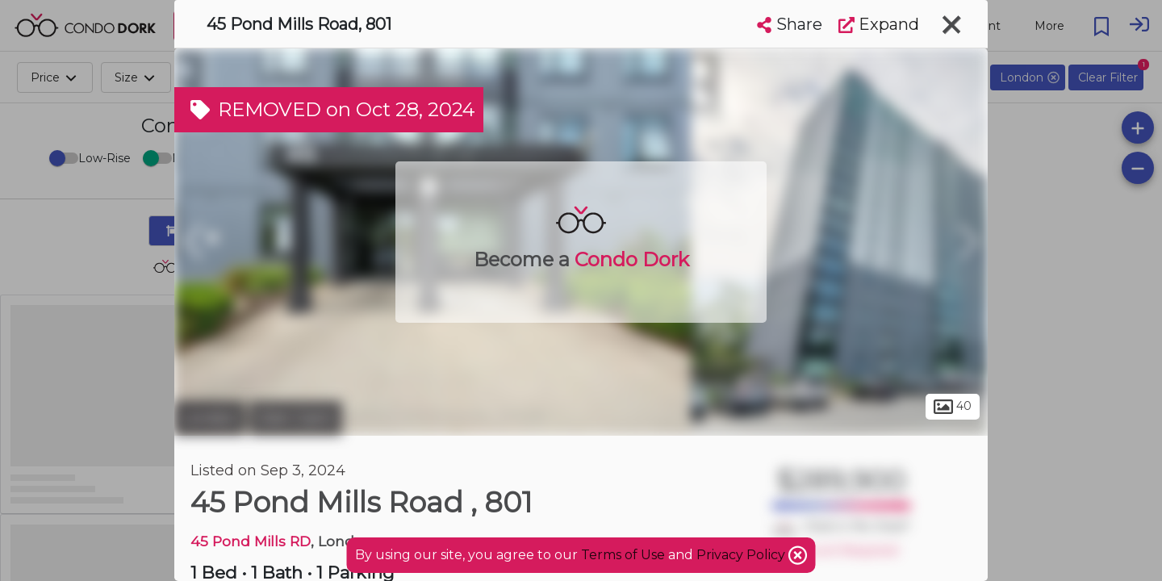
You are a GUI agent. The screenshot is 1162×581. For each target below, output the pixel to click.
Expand (878, 24)
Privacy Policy (742, 554)
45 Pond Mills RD (250, 541)
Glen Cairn (295, 418)
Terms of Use (623, 554)
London (209, 418)
